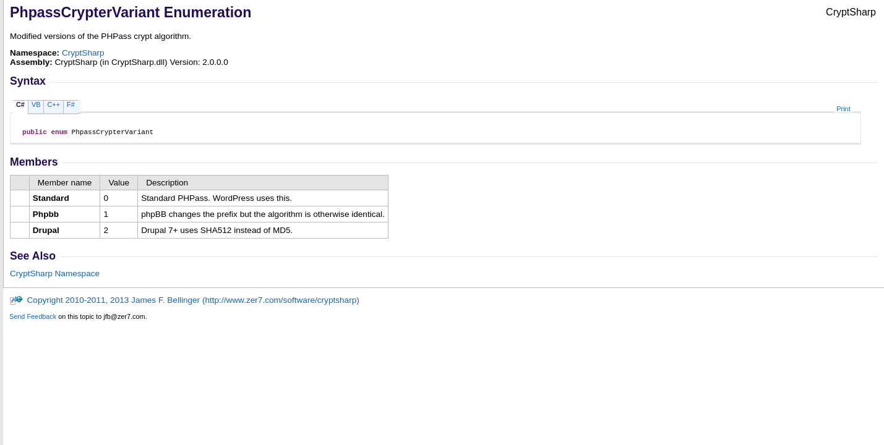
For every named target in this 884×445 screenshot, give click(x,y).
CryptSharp (83, 52)
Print (843, 108)
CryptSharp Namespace (55, 275)
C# (20, 104)
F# (71, 104)
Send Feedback (32, 318)
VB (36, 104)
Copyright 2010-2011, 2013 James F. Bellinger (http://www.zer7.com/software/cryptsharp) (184, 302)
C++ (53, 104)
